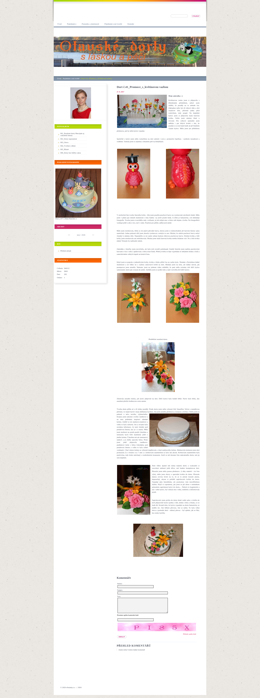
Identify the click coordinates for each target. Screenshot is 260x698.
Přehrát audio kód (189, 637)
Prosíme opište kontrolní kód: (128, 618)
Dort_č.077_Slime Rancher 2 (66, 219)
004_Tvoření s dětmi (68, 146)
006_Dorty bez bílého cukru (70, 153)
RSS (80, 690)
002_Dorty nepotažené (68, 139)
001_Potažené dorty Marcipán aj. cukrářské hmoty (72, 134)
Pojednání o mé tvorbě (71, 78)
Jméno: (119, 584)
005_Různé (64, 149)
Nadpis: (120, 590)
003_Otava (64, 142)
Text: (119, 596)
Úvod (59, 78)
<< (69, 235)
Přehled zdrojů (65, 251)
